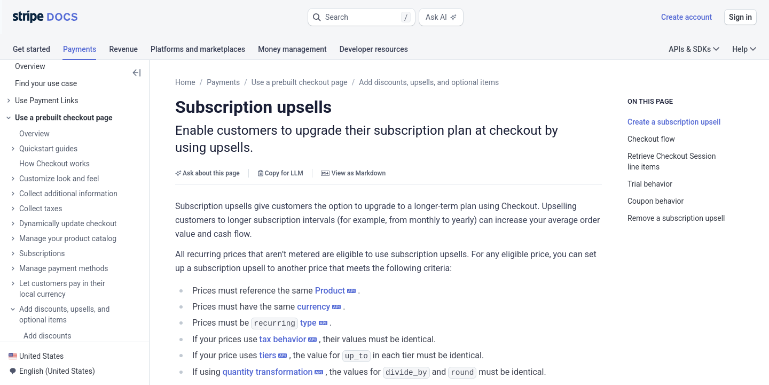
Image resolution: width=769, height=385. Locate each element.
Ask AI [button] (441, 17)
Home (185, 82)
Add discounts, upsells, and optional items (429, 82)
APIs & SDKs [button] (694, 49)
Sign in (740, 17)
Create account (686, 17)
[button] (361, 17)
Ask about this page (207, 173)
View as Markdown (353, 173)
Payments (223, 82)
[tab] (38, 51)
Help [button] (744, 49)
